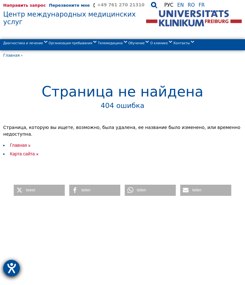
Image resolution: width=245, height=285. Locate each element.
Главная (11, 55)
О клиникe (161, 43)
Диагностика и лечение (25, 43)
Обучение (138, 43)
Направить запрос (24, 5)
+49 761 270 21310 (121, 4)
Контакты (184, 43)
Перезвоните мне (69, 5)
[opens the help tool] (11, 268)
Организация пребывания (73, 43)
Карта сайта (22, 153)
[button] (39, 190)
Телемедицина (112, 43)
